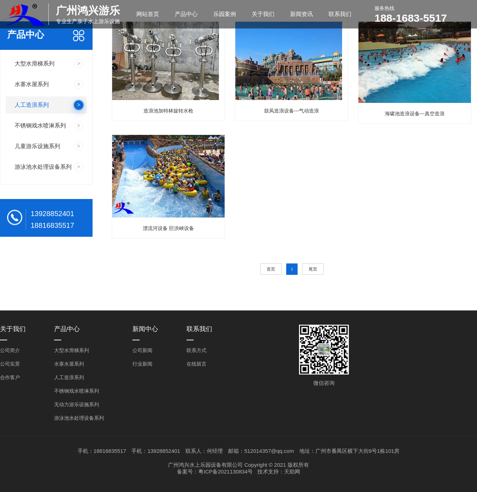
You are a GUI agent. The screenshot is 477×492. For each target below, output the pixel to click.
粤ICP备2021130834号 (225, 472)
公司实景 (10, 364)
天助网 (292, 472)
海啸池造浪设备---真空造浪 (415, 113)
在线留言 (196, 364)
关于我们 (263, 14)
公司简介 (10, 350)
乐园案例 (224, 14)
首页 (271, 269)
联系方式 (196, 350)
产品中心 (186, 14)
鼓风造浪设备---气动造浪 (291, 111)
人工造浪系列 (69, 377)
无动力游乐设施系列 (76, 404)
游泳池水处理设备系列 (79, 418)
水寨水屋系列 (69, 364)
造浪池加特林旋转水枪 (168, 111)
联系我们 (340, 14)
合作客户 (10, 377)
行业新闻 (142, 364)
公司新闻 (142, 350)
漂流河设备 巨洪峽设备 (168, 228)
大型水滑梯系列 (71, 350)
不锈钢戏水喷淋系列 (76, 391)
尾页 (313, 269)
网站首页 (147, 14)
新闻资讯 (301, 14)
